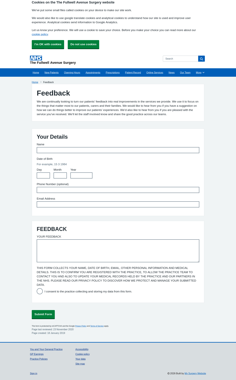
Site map (80, 364)
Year (73, 169)
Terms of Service (97, 326)
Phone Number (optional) (53, 184)
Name (40, 144)
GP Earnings (36, 354)
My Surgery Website (195, 373)
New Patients (52, 72)
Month (58, 169)
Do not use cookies (83, 44)
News (172, 72)
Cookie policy (82, 354)
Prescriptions (113, 72)
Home (36, 72)
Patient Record (133, 72)
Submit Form (43, 314)
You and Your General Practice (46, 349)
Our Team (185, 72)
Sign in (33, 373)
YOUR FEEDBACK (49, 236)
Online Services (154, 72)
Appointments (93, 72)
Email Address (46, 198)
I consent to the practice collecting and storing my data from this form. (88, 291)
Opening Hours (72, 72)
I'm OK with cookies (47, 44)
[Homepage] (94, 60)
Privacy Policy (80, 326)
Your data (80, 359)
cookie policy (40, 34)
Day (39, 169)
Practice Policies (39, 359)
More (200, 72)
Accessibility (81, 349)
